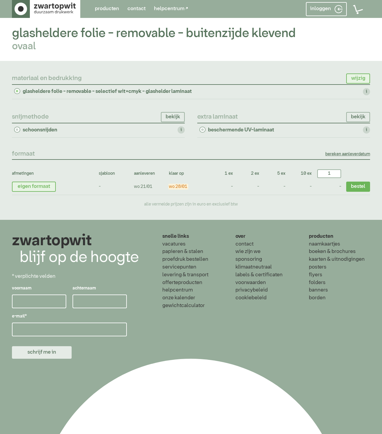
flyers (315, 274)
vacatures (174, 244)
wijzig (358, 78)
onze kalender (178, 297)
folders (317, 282)
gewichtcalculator (183, 305)
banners (318, 290)
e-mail (19, 316)
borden (317, 297)
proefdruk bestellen (185, 259)
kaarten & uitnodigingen (337, 259)
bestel (358, 186)
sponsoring (248, 259)
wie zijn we (248, 251)
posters (317, 267)
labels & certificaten (259, 274)
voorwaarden (250, 282)
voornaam (22, 288)
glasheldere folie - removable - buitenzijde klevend (154, 33)
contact (136, 8)
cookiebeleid (251, 297)
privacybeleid (251, 290)
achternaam (84, 288)
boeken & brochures (332, 251)
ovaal (24, 46)
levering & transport (185, 274)
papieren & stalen (182, 251)
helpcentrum (177, 290)
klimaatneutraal (253, 267)
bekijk (173, 116)
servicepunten (179, 267)
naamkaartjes (324, 244)
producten (107, 8)
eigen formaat (34, 186)
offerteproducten (182, 282)
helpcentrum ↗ (171, 8)
